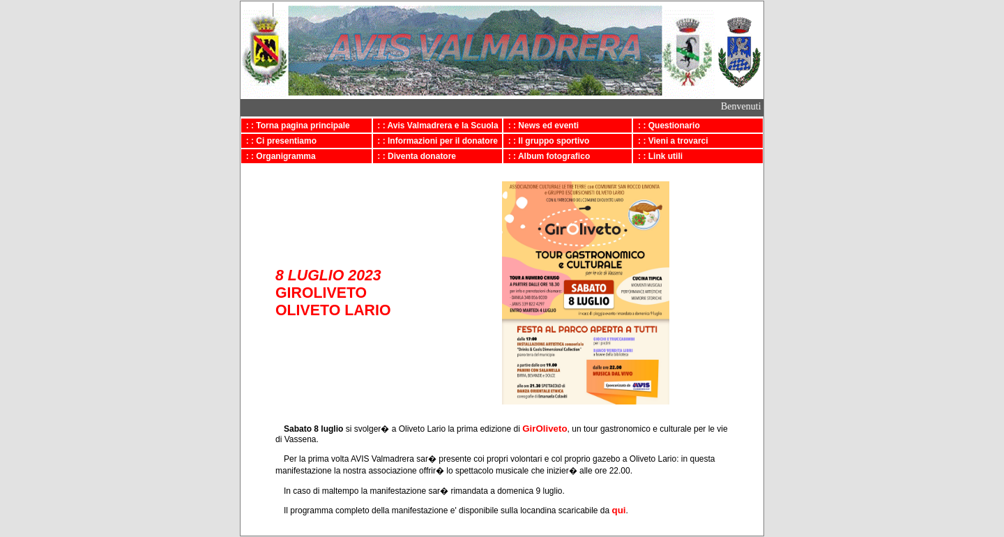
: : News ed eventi (541, 125)
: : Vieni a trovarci (670, 141)
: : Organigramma (278, 156)
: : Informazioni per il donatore (435, 141)
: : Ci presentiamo (279, 141)
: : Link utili (658, 156)
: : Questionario (666, 125)
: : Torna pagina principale (295, 125)
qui (619, 510)
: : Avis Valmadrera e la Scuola (436, 125)
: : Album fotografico (546, 156)
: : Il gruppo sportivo (546, 141)
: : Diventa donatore (414, 156)
